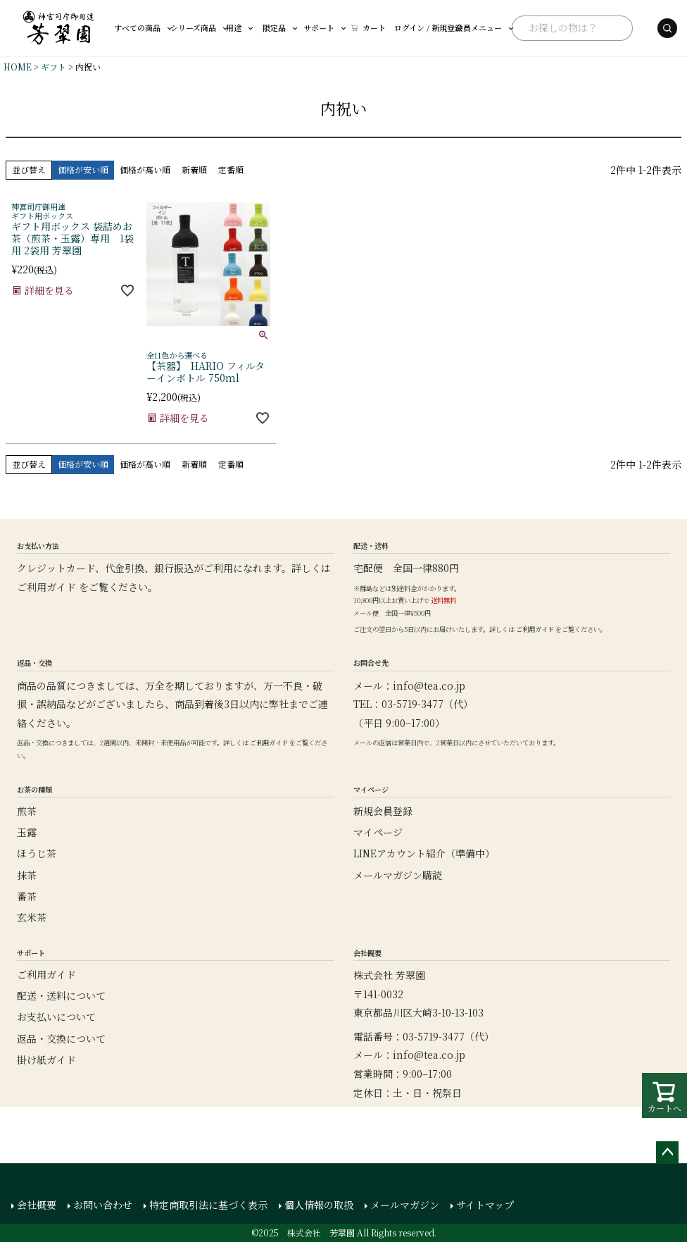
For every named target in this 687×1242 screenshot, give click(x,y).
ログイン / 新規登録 (367, 27)
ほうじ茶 (36, 853)
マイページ (378, 832)
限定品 (257, 27)
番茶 (27, 896)
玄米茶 (31, 917)
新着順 (194, 169)
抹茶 (27, 875)
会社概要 (36, 1205)
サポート (296, 27)
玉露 (27, 832)
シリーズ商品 (190, 27)
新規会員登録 (382, 811)
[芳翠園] (58, 28)
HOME (18, 67)
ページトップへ (667, 1152)
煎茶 (27, 811)
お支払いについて (56, 1017)
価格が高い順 (145, 169)
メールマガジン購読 (397, 875)
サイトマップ (485, 1205)
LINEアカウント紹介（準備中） (424, 853)
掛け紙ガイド (46, 1059)
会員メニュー (431, 27)
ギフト (53, 67)
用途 (222, 27)
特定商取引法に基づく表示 (208, 1205)
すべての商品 (144, 27)
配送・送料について (61, 995)
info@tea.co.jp (429, 685)
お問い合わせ (102, 1205)
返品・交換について (61, 1038)
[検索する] (632, 28)
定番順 (231, 169)
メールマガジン (404, 1205)
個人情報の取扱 (318, 1205)
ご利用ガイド (46, 587)
